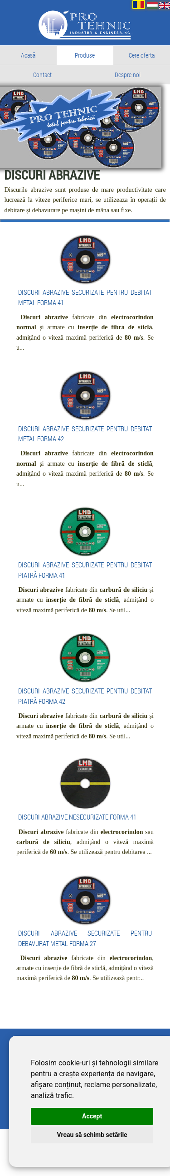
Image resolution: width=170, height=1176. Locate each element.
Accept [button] (86, 1116)
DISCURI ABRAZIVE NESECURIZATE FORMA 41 (85, 848)
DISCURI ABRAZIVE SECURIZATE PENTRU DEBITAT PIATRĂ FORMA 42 (85, 718)
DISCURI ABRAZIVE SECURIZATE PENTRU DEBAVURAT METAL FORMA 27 (85, 982)
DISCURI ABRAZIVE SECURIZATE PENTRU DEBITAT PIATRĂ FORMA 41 (85, 589)
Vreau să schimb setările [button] (85, 1134)
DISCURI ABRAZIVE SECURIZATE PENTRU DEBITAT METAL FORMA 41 (85, 311)
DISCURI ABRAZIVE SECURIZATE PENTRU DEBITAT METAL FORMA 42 (85, 450)
